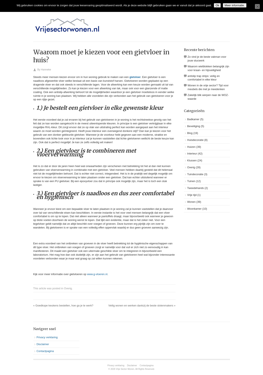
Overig (68, 288)
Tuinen (191, 181)
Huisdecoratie (195, 140)
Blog (190, 133)
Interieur (192, 153)
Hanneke (46, 69)
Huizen (191, 146)
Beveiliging (193, 126)
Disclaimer (43, 344)
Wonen (191, 201)
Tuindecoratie (195, 174)
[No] (257, 6)
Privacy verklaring (47, 337)
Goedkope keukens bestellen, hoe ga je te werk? (63, 305)
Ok (217, 5)
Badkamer (193, 119)
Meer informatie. (235, 5)
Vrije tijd (192, 194)
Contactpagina (45, 351)
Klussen (192, 160)
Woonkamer (194, 208)
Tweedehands (195, 188)
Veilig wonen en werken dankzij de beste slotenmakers (142, 305)
